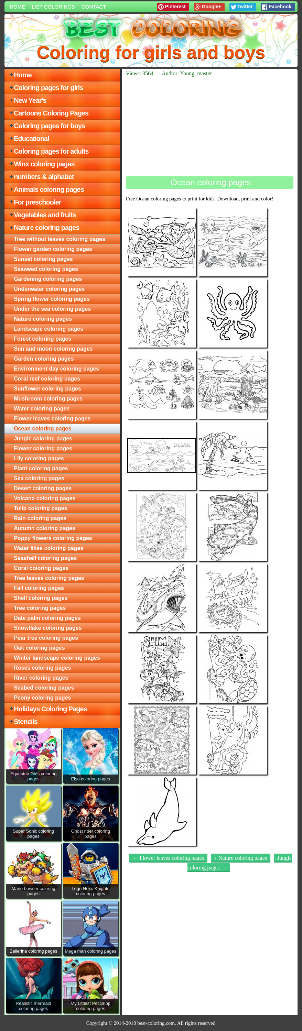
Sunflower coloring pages (47, 389)
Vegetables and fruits (45, 215)
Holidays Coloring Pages (50, 709)
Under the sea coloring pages (52, 309)
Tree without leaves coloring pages (59, 239)
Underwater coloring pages (49, 289)
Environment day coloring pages (56, 369)
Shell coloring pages (40, 598)
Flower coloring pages (43, 448)
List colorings (53, 7)
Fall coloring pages (39, 588)
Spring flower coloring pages (51, 299)
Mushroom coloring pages (48, 399)
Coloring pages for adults (51, 151)
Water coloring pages (41, 409)
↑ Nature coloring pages (240, 858)
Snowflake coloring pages (48, 628)
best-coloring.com (156, 1023)
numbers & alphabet (44, 176)
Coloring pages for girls (48, 87)
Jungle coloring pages (43, 438)
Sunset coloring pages (43, 259)
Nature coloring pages (46, 227)
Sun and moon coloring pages (53, 349)
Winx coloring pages (44, 164)
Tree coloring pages (40, 608)
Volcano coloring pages (44, 498)
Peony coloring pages (42, 698)
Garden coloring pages (44, 359)
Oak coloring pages (39, 648)
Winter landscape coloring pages (57, 658)
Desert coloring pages (43, 488)
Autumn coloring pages (44, 528)
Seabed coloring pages (44, 688)
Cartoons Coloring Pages (51, 113)
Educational (31, 138)
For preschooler (37, 202)
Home (17, 7)
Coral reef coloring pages (47, 379)
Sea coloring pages (39, 478)
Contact (94, 7)
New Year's (30, 100)
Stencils (25, 721)
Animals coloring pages (49, 189)
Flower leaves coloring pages (52, 418)
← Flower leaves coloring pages (168, 858)
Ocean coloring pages (42, 428)
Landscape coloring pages (48, 329)
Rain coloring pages (40, 518)
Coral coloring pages (41, 568)
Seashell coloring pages (45, 558)
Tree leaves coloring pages (49, 578)
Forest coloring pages (42, 339)
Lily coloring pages (39, 458)
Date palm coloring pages (47, 618)
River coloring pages (41, 678)
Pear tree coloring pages (46, 638)
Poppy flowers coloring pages (53, 538)
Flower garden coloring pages (53, 249)
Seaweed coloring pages (46, 269)
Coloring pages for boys (49, 126)
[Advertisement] (209, 126)
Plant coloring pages (41, 468)
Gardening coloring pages (48, 279)
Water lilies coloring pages (48, 548)
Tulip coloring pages (40, 508)
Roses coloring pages (42, 668)
